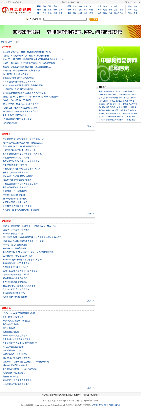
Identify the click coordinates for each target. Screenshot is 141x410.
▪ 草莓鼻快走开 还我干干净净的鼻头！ (19, 82)
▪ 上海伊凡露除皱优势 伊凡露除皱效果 (19, 150)
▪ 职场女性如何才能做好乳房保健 (16, 180)
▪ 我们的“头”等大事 (10, 376)
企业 (135, 13)
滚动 (105, 13)
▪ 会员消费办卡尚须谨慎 (12, 317)
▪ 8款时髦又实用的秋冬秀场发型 (16, 321)
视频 (110, 13)
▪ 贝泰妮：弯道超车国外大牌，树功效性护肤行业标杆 (25, 56)
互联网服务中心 (98, 405)
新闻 (39, 6)
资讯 (130, 13)
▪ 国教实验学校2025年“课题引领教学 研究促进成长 (117, 110)
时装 (105, 10)
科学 (60, 13)
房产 (60, 10)
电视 (85, 13)
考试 (74, 6)
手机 (55, 13)
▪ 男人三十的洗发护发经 (12, 347)
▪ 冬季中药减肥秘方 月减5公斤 (15, 187)
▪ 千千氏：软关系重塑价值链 (14, 245)
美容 (116, 10)
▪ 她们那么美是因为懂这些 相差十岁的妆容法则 (23, 241)
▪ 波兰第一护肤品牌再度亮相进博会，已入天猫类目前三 (26, 67)
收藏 (55, 10)
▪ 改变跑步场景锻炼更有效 (13, 195)
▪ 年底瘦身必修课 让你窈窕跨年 (15, 158)
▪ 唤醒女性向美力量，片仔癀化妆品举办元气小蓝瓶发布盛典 (28, 63)
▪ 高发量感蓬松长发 (10, 332)
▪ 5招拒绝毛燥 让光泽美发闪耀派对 (17, 339)
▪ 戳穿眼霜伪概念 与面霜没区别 (15, 263)
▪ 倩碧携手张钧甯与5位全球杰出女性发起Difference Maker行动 (29, 226)
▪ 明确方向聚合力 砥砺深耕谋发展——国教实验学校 (117, 120)
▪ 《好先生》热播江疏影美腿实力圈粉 (18, 313)
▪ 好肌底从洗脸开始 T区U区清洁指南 (18, 78)
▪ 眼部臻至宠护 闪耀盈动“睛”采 (15, 274)
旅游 (105, 6)
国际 (50, 6)
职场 (85, 6)
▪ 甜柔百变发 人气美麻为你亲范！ (17, 380)
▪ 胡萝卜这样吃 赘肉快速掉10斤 (15, 172)
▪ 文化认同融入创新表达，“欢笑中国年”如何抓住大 (117, 95)
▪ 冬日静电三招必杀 (10, 324)
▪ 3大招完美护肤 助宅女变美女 (15, 74)
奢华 (110, 10)
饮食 (91, 10)
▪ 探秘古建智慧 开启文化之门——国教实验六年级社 (117, 104)
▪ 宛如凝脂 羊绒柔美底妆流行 (14, 278)
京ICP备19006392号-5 (112, 405)
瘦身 (135, 10)
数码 (50, 13)
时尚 (10, 42)
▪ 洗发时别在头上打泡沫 (12, 350)
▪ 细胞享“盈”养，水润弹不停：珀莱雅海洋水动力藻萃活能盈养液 (30, 97)
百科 (135, 6)
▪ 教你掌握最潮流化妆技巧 (13, 293)
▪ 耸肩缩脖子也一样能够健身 (14, 191)
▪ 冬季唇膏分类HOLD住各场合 (15, 267)
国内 (44, 6)
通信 (44, 13)
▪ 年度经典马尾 (8, 328)
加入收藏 (136, 2)
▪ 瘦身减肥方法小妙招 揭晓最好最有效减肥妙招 (23, 139)
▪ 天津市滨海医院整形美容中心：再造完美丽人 (22, 143)
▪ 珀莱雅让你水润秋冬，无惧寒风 (16, 100)
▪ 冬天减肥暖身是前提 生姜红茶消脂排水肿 (21, 161)
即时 (130, 10)
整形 (121, 10)
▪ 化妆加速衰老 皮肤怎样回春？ (15, 289)
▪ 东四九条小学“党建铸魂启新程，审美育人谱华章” (117, 98)
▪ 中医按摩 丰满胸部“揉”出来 (14, 165)
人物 (121, 13)
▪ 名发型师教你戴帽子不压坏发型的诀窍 (19, 369)
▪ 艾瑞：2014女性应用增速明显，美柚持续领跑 (22, 85)
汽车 (121, 6)
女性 (85, 10)
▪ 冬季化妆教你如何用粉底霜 (14, 282)
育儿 (91, 6)
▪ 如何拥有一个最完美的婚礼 (14, 248)
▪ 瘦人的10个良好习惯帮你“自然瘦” (17, 176)
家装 (116, 6)
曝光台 (116, 13)
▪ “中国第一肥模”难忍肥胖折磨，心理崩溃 (20, 210)
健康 (130, 6)
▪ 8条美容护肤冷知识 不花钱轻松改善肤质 (20, 104)
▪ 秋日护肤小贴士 (9, 123)
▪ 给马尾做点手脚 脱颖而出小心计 (17, 384)
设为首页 (128, 2)
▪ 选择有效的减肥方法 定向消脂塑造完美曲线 (22, 154)
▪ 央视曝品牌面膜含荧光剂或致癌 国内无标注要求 (24, 93)
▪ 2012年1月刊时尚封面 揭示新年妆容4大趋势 (22, 260)
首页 (3, 42)
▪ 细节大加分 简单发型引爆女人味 (17, 358)
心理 (74, 10)
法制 (60, 6)
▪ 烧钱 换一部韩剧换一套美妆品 (15, 230)
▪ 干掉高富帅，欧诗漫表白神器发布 (17, 89)
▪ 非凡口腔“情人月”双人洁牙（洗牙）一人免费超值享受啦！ (28, 252)
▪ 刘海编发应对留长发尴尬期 (14, 365)
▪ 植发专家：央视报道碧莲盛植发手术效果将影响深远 (25, 362)
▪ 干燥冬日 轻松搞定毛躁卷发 (14, 336)
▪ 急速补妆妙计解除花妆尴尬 (14, 297)
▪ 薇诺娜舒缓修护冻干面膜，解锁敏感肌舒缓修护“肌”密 (26, 52)
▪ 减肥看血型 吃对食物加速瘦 (14, 202)
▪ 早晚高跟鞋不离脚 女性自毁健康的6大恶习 (21, 169)
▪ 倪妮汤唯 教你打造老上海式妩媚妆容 (19, 286)
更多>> (90, 126)
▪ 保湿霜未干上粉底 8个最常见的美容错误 (20, 111)
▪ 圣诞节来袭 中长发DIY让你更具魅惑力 (19, 343)
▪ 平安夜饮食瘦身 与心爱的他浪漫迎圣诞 (20, 184)
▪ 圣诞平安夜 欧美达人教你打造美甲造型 (20, 271)
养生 (80, 10)
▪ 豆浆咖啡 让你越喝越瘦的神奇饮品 (18, 206)
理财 (44, 10)
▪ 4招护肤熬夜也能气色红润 (14, 115)
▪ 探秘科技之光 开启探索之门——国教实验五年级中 (117, 113)
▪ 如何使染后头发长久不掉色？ (15, 354)
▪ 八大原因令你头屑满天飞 (13, 373)
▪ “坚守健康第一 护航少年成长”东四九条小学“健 (116, 101)
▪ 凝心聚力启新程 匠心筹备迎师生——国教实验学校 (117, 117)
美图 (91, 13)
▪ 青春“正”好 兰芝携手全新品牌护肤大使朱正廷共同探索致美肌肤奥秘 (32, 59)
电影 (80, 13)
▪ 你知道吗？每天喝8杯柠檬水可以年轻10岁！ (22, 70)
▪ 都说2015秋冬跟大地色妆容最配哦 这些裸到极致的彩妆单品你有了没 (33, 237)
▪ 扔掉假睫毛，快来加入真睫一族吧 (17, 256)
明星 (74, 13)
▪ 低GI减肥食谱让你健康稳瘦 (14, 199)
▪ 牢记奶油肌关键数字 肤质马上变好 (18, 119)
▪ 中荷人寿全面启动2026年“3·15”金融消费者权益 (116, 91)
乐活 (110, 6)
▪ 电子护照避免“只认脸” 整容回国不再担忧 (20, 146)
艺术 (50, 10)
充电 (80, 6)
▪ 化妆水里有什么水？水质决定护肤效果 (19, 108)
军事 (55, 6)
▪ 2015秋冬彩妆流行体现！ (13, 234)
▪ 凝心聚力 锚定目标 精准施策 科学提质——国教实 (117, 107)
